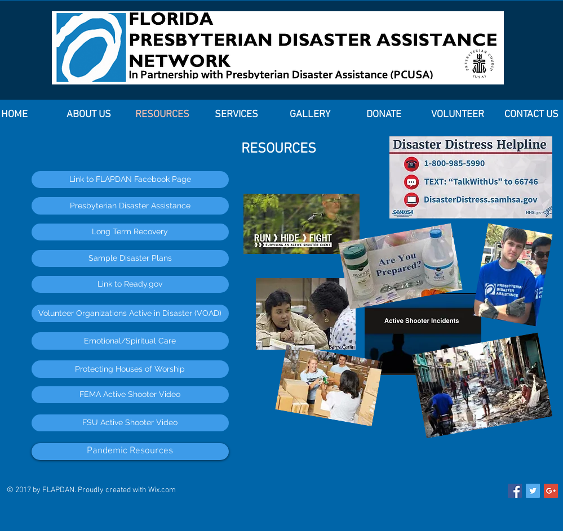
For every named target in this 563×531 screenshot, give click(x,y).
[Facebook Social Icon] (515, 491)
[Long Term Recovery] (130, 232)
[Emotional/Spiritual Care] (130, 341)
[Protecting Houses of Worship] (130, 369)
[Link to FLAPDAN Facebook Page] (130, 179)
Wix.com (162, 490)
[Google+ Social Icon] (551, 491)
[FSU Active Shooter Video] (130, 422)
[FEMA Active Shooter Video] (130, 394)
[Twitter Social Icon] (533, 491)
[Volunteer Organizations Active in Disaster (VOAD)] (130, 313)
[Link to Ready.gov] (130, 284)
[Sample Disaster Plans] (130, 258)
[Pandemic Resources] (130, 451)
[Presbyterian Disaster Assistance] (130, 206)
